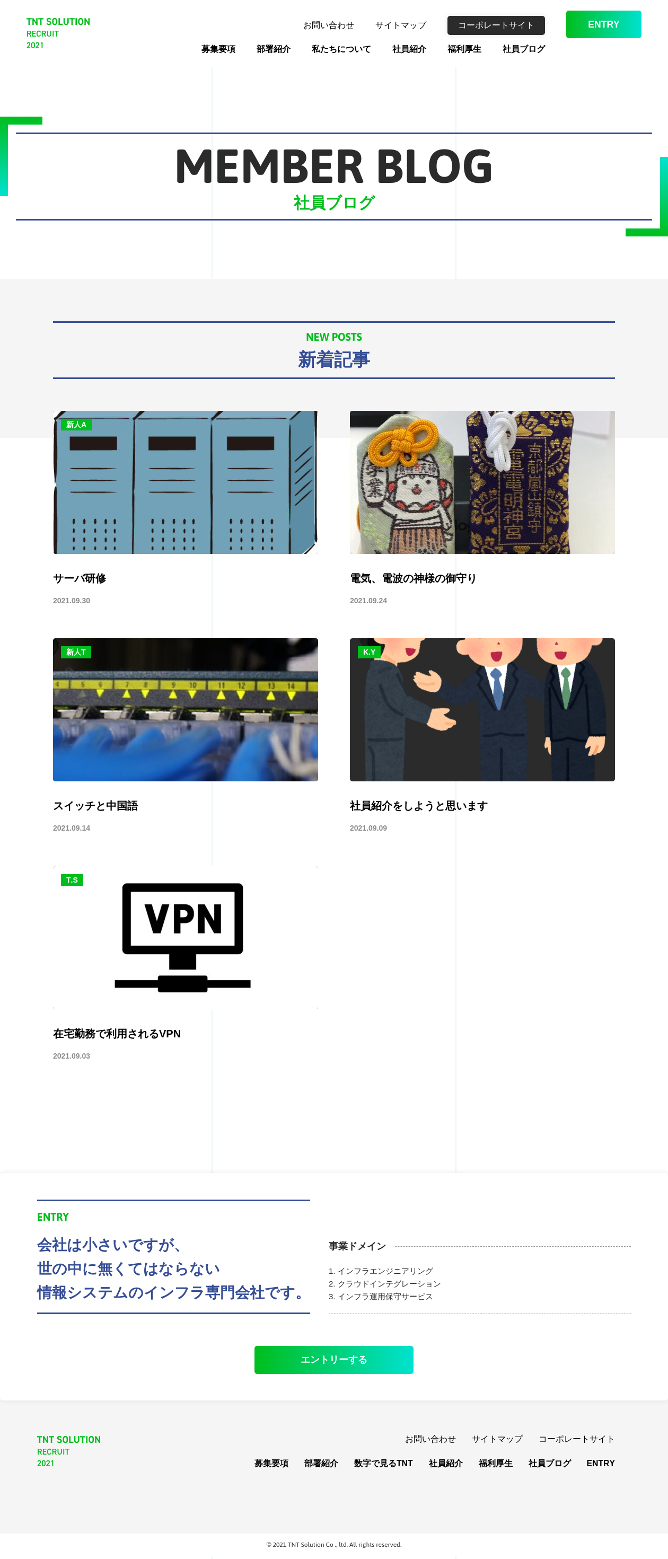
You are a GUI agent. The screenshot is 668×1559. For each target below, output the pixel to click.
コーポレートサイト (486, 25)
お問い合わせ (318, 25)
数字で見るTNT (383, 1465)
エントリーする (334, 1361)
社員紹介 (399, 49)
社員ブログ (514, 49)
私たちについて (331, 49)
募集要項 (208, 49)
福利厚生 (454, 49)
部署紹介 (263, 49)
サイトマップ (390, 25)
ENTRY (599, 26)
